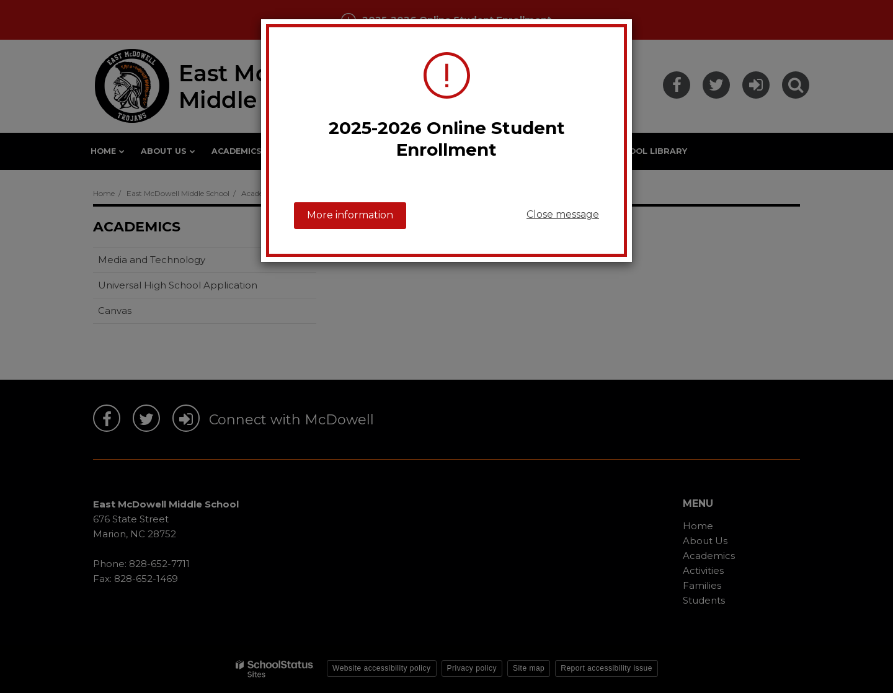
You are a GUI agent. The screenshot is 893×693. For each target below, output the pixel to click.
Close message (562, 214)
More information (350, 215)
